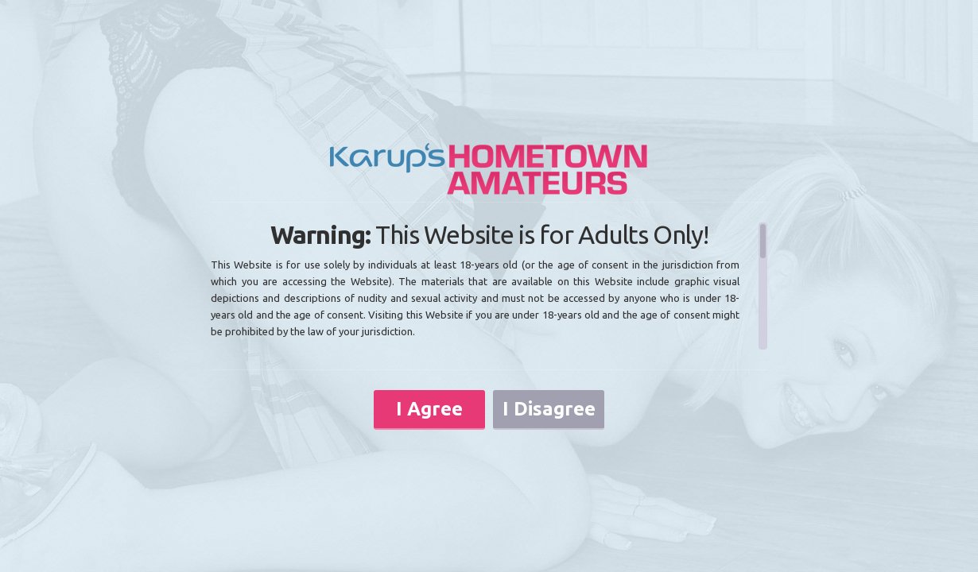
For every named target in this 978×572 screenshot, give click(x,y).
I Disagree (549, 408)
